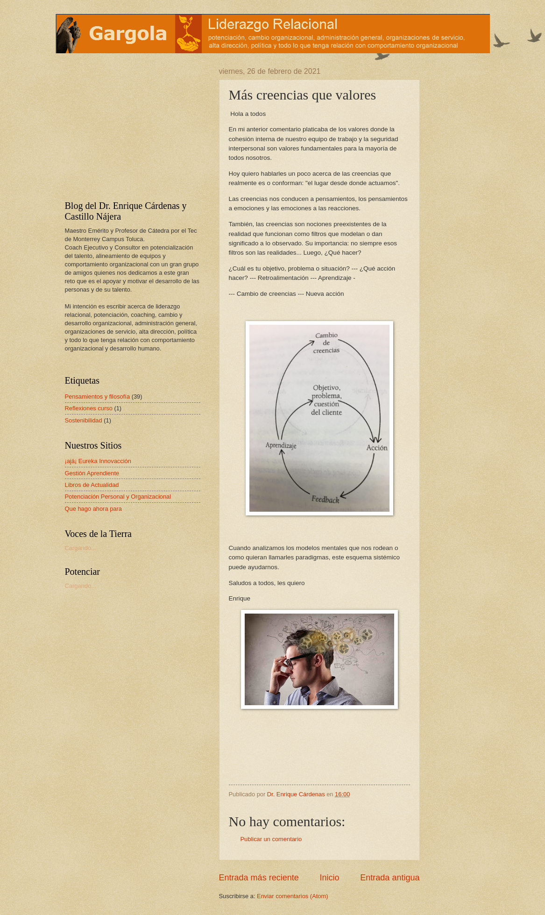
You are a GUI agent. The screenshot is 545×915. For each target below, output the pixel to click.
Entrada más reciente (259, 877)
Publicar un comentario (271, 839)
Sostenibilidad (83, 420)
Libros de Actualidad (92, 484)
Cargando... (80, 547)
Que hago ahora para (93, 508)
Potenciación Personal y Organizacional (118, 496)
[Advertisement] (123, 125)
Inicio (329, 877)
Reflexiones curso (89, 408)
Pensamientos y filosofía (97, 396)
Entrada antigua (389, 877)
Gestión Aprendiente (92, 473)
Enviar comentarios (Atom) (292, 896)
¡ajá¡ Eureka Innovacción (98, 461)
